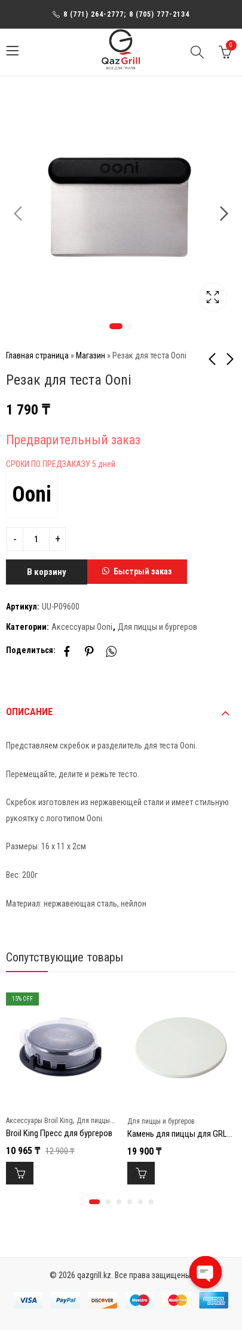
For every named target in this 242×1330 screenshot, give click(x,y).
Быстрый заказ (143, 571)
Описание (29, 711)
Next (224, 213)
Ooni (31, 494)
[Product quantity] (36, 539)
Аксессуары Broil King (39, 1120)
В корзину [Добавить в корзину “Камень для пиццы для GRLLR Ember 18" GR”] (141, 1173)
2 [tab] (130, 326)
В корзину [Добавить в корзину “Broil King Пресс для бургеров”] (19, 1173)
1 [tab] (115, 326)
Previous (18, 213)
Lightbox (212, 297)
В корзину (46, 572)
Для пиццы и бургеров (157, 627)
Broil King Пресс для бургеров (59, 1133)
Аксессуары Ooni (81, 627)
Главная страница (37, 355)
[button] (137, 571)
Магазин (90, 355)
